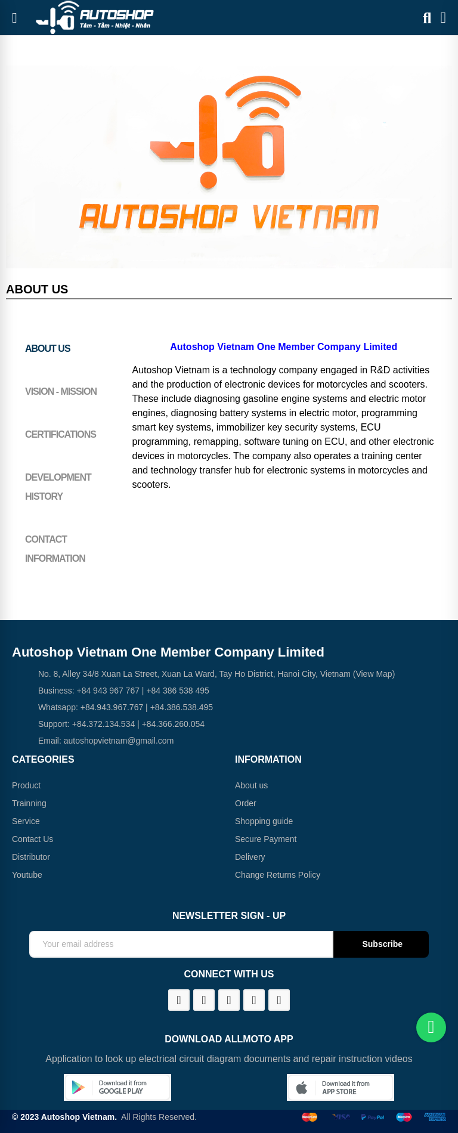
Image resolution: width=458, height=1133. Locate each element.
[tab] (65, 348)
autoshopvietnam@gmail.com (119, 740)
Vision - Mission (61, 391)
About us (47, 348)
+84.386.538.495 (181, 707)
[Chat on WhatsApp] (431, 1027)
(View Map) (373, 674)
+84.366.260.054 (173, 724)
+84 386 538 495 (177, 690)
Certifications (60, 434)
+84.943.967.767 (112, 707)
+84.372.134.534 (103, 724)
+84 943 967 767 (108, 690)
